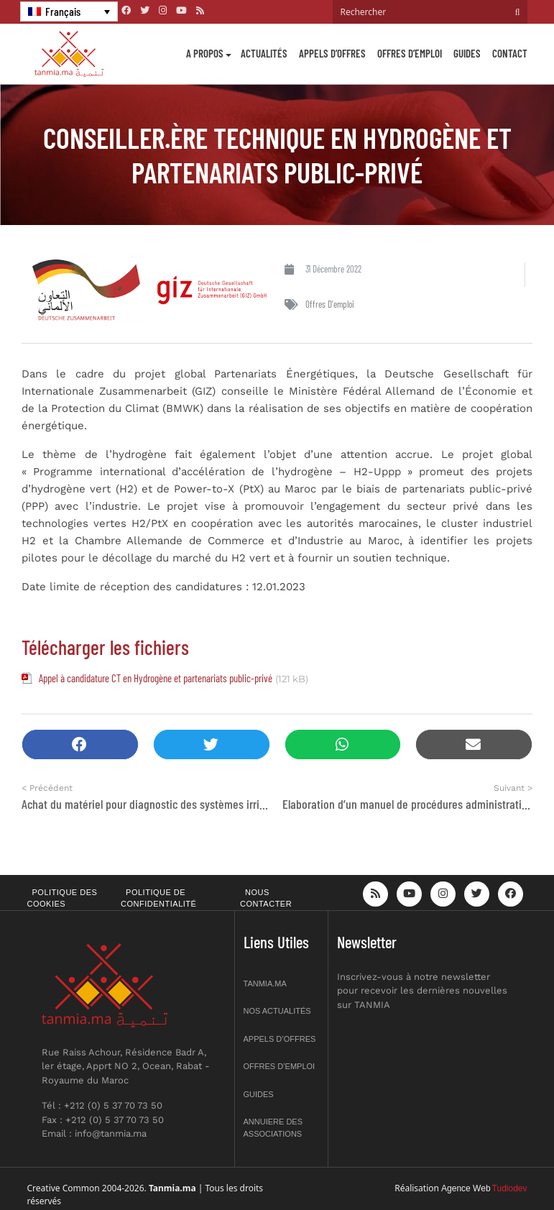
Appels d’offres (332, 53)
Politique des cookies (62, 898)
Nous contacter (266, 898)
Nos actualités (277, 1011)
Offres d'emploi (329, 304)
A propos (204, 53)
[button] (80, 744)
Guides (467, 53)
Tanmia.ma (265, 983)
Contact (509, 53)
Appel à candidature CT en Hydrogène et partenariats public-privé (155, 678)
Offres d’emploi (409, 53)
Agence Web (466, 1188)
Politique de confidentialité (158, 898)
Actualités (264, 53)
